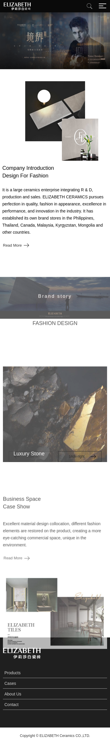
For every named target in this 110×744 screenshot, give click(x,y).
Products (12, 672)
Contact (11, 704)
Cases (10, 683)
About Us (12, 694)
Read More (12, 245)
